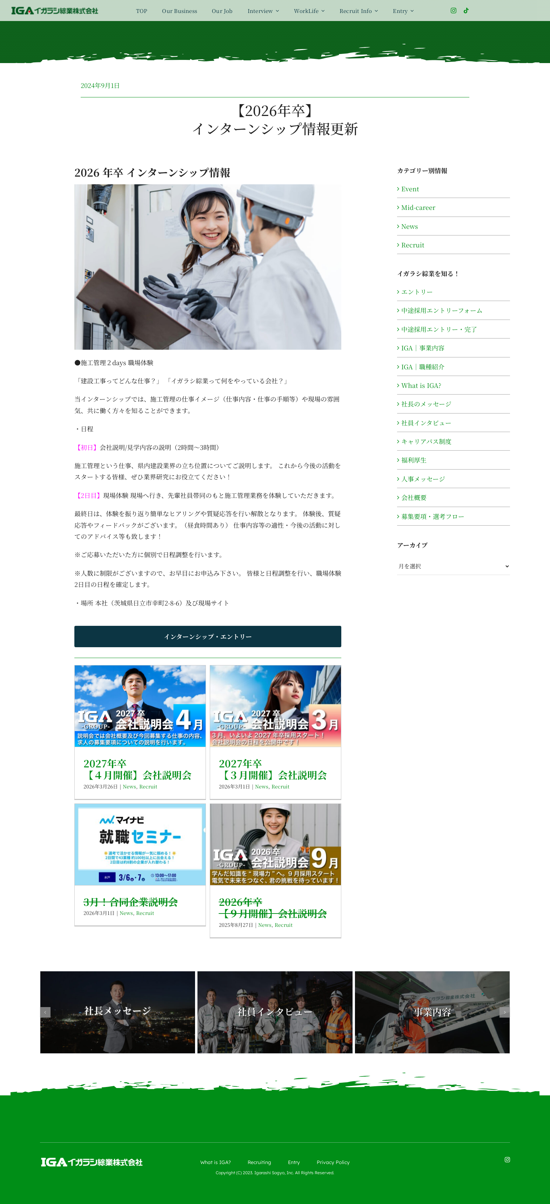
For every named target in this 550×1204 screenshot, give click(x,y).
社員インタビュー (426, 422)
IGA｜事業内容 (422, 347)
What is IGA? (421, 385)
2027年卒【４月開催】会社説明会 (137, 769)
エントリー (417, 291)
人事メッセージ (423, 478)
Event (410, 188)
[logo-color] (55, 9)
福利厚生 (414, 459)
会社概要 (414, 497)
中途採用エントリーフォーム (442, 310)
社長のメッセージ (426, 403)
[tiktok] (466, 10)
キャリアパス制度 (426, 441)
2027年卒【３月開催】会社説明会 (273, 769)
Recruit (148, 786)
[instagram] (453, 10)
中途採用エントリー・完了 (439, 329)
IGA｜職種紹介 (422, 366)
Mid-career (418, 207)
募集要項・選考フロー (432, 516)
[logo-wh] (91, 1159)
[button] (45, 1012)
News (129, 786)
